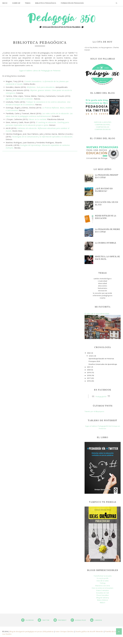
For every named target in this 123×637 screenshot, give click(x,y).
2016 (89, 381)
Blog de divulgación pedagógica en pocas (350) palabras (32, 631)
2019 (89, 373)
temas (28, 3)
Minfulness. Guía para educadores (41, 87)
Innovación (102, 291)
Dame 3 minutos (102, 590)
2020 (89, 370)
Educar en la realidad (37, 119)
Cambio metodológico (103, 279)
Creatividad (102, 281)
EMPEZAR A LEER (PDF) (102, 122)
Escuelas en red (102, 593)
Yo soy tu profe (102, 578)
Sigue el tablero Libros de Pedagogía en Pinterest (40, 70)
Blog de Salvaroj (102, 598)
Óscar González (102, 595)
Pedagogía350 (101, 397)
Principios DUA (94, 361)
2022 (89, 353)
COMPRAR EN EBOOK (103, 129)
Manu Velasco (102, 600)
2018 (89, 375)
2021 (89, 367)
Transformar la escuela (102, 576)
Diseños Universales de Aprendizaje (103, 364)
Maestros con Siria (102, 586)
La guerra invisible (105, 243)
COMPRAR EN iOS (102, 127)
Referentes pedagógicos (102, 296)
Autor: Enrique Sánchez (64, 631)
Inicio (4, 3)
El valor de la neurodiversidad (97, 313)
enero (91, 356)
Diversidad (102, 283)
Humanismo (102, 288)
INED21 (102, 603)
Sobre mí (16, 3)
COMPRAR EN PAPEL (102, 125)
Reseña (102, 298)
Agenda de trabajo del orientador (19, 99)
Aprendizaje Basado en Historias (101, 359)
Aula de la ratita (103, 581)
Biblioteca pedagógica (45, 3)
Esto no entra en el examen (102, 588)
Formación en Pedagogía (72, 3)
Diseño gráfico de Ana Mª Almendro (89, 631)
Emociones (102, 286)
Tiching (102, 583)
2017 (89, 378)
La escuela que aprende (102, 293)
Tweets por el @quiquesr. (95, 411)
